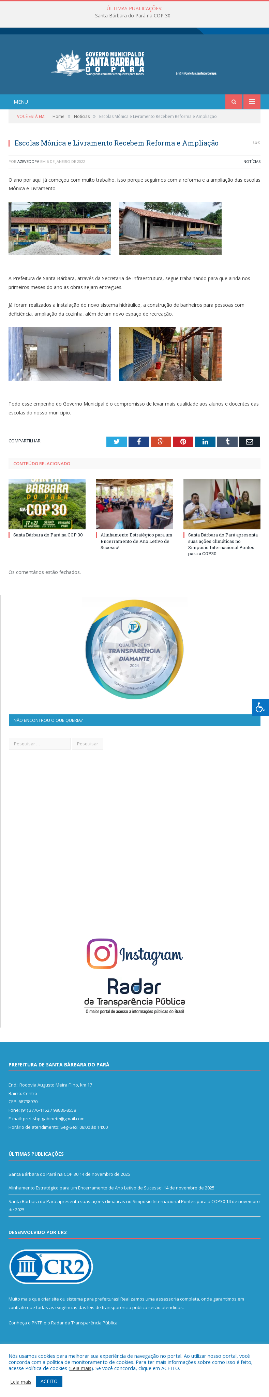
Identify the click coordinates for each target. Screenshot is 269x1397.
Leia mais (80, 1368)
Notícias (251, 177)
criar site (50, 1315)
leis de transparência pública (117, 1323)
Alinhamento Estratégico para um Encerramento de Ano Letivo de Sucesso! (137, 557)
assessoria (167, 1315)
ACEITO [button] (49, 1381)
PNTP (37, 1339)
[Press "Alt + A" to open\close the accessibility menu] (260, 707)
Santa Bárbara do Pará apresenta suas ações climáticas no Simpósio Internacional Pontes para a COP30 (223, 560)
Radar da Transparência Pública (84, 1339)
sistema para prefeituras (92, 1315)
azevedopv (28, 177)
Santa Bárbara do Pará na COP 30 (132, 16)
